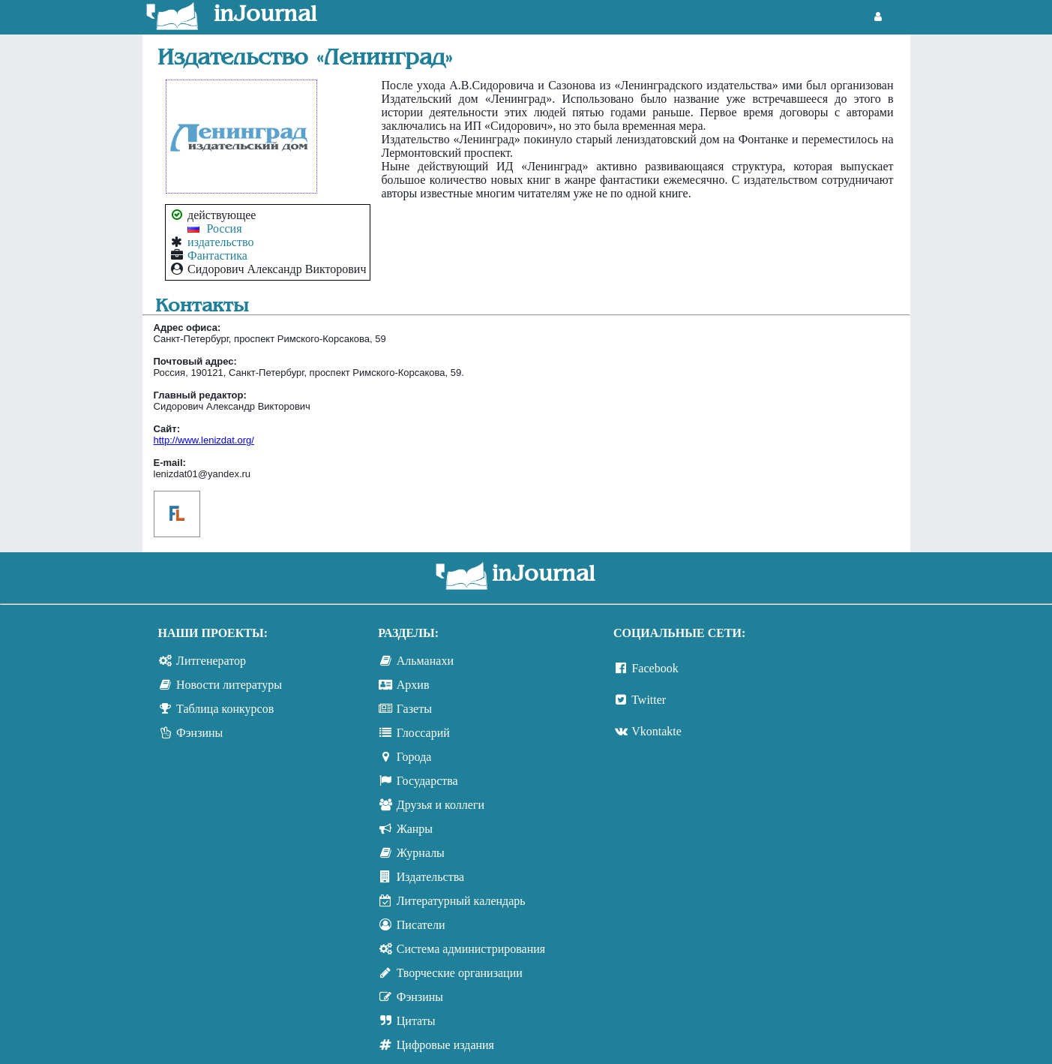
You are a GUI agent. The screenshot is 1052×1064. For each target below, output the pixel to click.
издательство (220, 242)
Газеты (414, 708)
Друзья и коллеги (440, 804)
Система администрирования (471, 948)
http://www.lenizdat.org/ (204, 440)
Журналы (421, 852)
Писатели (421, 924)
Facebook (654, 668)
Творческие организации (460, 972)
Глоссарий (423, 732)
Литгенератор (211, 660)
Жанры (415, 828)
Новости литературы (229, 684)
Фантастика (217, 255)
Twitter (648, 699)
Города (414, 756)
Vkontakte (656, 731)
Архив (413, 684)
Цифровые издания (445, 1044)
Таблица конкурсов (225, 708)
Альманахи (425, 660)
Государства (427, 780)
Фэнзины (199, 732)
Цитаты (416, 1020)
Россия (224, 228)
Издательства (430, 876)
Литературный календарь (461, 900)
